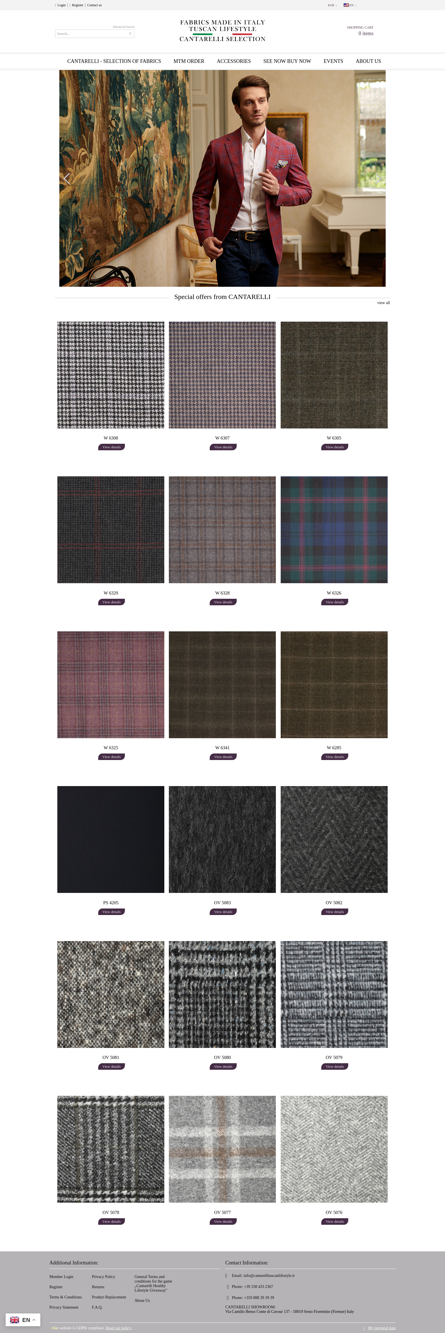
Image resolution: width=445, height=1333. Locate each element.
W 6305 (334, 438)
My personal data (382, 1328)
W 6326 (334, 593)
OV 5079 (334, 1057)
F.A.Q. (97, 1307)
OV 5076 (334, 1212)
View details (111, 447)
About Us (142, 1300)
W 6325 (111, 747)
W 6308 (111, 438)
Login (62, 5)
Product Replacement (109, 1297)
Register (77, 5)
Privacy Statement (63, 1307)
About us (368, 61)
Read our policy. (119, 1328)
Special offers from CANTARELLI (222, 296)
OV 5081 (110, 1057)
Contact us (94, 5)
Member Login (61, 1277)
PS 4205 (111, 902)
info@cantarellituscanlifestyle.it (269, 1275)
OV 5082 (334, 902)
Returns (98, 1287)
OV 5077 (222, 1212)
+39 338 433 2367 (258, 1287)
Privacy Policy (103, 1277)
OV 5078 (110, 1212)
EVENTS (333, 61)
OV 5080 (222, 1057)
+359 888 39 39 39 (259, 1298)
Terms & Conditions (65, 1297)
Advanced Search (124, 26)
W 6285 (334, 747)
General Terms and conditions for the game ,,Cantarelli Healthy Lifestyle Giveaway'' (153, 1283)
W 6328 (222, 593)
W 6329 (111, 593)
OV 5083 (222, 902)
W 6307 (222, 438)
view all (383, 303)
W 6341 (222, 747)
